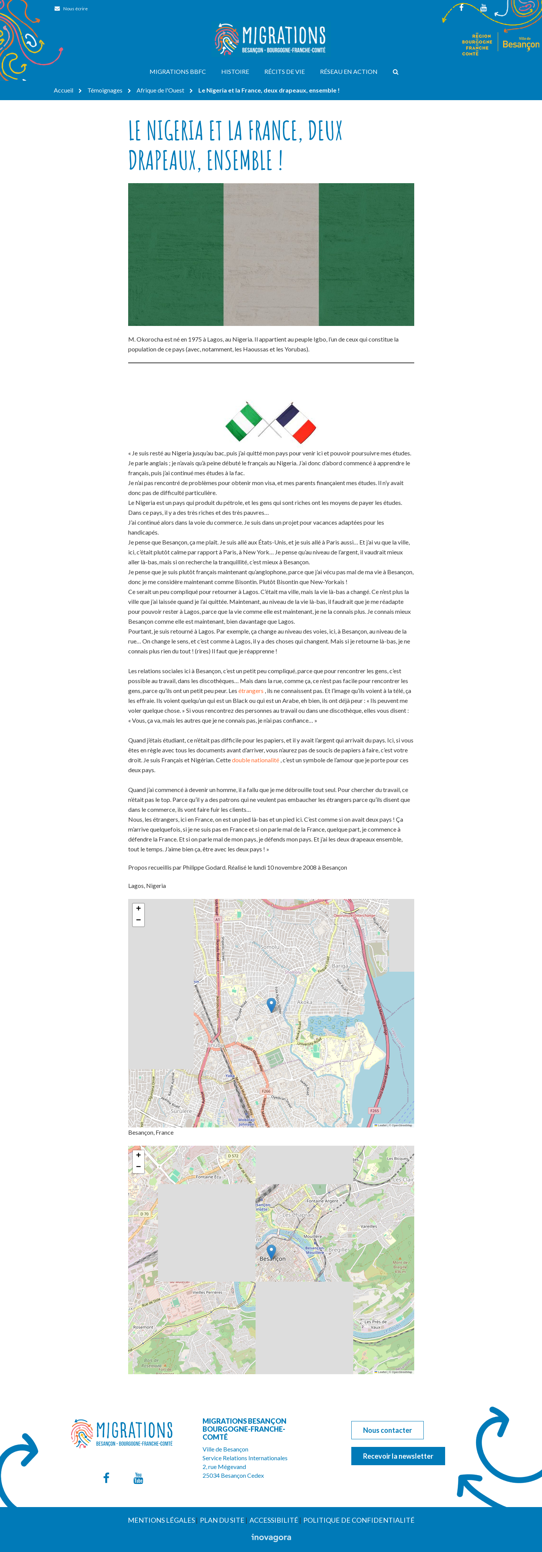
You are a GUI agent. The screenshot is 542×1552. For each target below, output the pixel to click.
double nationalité (255, 759)
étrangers (251, 690)
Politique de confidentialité (359, 1520)
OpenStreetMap (402, 1125)
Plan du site (222, 1520)
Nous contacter (387, 1430)
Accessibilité (273, 1520)
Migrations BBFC (178, 71)
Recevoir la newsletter (398, 1456)
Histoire (235, 71)
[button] (271, 1005)
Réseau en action (349, 71)
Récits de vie (284, 71)
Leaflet (381, 1125)
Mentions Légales (161, 1520)
